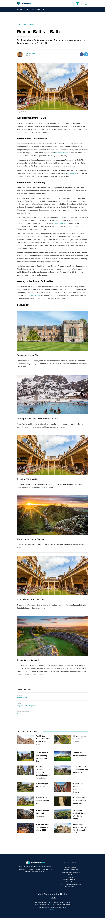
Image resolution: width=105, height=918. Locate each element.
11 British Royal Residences (42, 785)
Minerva (73, 173)
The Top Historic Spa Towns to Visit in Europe (37, 418)
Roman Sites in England (28, 659)
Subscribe (36, 9)
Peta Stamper (30, 53)
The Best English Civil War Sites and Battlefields (80, 770)
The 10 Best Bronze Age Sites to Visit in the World (43, 740)
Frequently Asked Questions (70, 872)
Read (27, 9)
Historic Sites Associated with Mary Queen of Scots (79, 828)
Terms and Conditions (70, 879)
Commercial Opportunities (70, 870)
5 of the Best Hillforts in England (80, 754)
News (70, 874)
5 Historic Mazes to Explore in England (79, 739)
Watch (19, 9)
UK (58, 123)
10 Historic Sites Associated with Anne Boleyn (79, 800)
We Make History (70, 867)
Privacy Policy (70, 882)
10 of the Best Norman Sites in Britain (42, 800)
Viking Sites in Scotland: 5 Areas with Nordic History (79, 814)
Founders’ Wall (70, 887)
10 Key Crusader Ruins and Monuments (42, 813)
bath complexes (61, 152)
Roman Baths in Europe (27, 478)
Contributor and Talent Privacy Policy (70, 884)
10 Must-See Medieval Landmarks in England (77, 787)
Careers (70, 877)
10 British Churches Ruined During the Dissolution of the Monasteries (43, 772)
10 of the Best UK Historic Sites (31, 599)
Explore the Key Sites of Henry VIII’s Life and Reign (42, 756)
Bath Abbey (35, 295)
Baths (19, 714)
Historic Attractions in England (31, 539)
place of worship (61, 223)
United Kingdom (29, 706)
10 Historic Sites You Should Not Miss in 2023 (42, 827)
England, (20, 706)
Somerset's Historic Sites (28, 355)
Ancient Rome (22, 698)
